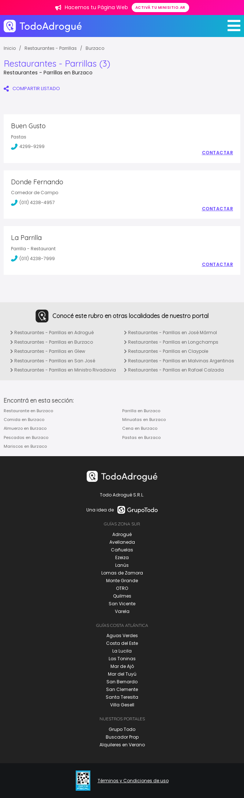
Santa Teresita (122, 697)
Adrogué (122, 534)
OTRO (122, 588)
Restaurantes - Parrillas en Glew (47, 351)
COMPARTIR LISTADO (32, 88)
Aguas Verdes (122, 635)
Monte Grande (122, 580)
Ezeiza (122, 557)
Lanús (122, 565)
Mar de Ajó (122, 666)
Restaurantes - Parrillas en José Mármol (170, 332)
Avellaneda (122, 542)
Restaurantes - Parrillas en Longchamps (171, 342)
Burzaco (95, 48)
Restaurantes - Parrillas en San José (52, 361)
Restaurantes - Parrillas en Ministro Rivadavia (63, 370)
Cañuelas (122, 550)
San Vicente (122, 604)
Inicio (10, 48)
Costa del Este (122, 643)
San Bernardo (122, 682)
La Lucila (122, 651)
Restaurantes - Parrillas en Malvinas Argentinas (179, 361)
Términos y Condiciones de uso (133, 781)
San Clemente (122, 689)
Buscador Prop (122, 737)
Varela (122, 611)
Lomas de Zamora (122, 573)
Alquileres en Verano (122, 745)
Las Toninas (122, 658)
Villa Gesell (122, 705)
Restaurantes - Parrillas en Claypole (166, 351)
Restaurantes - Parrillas (51, 48)
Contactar (217, 153)
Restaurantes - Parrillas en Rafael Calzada (174, 370)
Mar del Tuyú (122, 674)
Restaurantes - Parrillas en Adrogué (52, 332)
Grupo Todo (122, 729)
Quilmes (122, 596)
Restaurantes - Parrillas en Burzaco (51, 342)
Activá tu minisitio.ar (160, 7)
